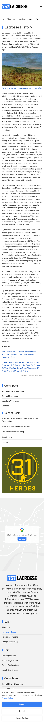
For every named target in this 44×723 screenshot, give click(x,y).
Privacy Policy (7, 698)
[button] (41, 6)
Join (6, 650)
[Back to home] (15, 6)
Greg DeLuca (7, 437)
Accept (22, 539)
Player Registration (10, 660)
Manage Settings (22, 718)
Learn (7, 621)
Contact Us (6, 405)
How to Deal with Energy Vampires (16, 426)
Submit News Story (10, 396)
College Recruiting (10, 641)
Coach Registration (10, 670)
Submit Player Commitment (14, 391)
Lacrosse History (9, 632)
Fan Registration (9, 655)
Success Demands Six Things (13, 431)
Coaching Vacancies (10, 401)
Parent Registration (10, 665)
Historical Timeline (10, 637)
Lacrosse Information (35, 376)
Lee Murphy (6, 442)
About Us (6, 627)
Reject (22, 711)
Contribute (11, 678)
